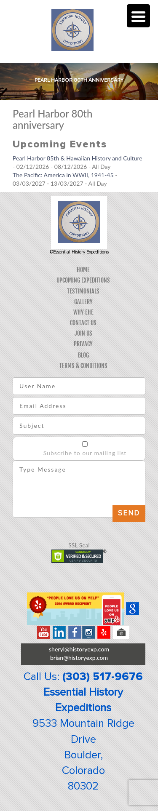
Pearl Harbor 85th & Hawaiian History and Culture (77, 158)
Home (83, 269)
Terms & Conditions (83, 365)
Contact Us (83, 322)
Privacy (83, 343)
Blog (83, 355)
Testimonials (83, 291)
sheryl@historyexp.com (79, 649)
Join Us (83, 333)
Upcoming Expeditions (83, 280)
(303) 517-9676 (102, 676)
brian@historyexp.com (79, 657)
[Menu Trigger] (138, 15)
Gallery (83, 301)
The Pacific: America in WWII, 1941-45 (63, 175)
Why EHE (83, 312)
